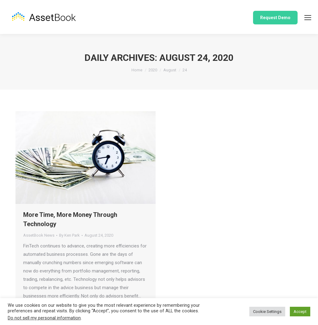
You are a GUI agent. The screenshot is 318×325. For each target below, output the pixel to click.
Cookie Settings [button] (267, 311)
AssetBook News (38, 235)
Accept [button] (300, 311)
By (69, 235)
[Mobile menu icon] (308, 18)
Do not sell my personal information (44, 318)
